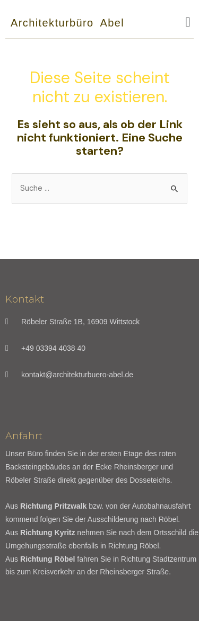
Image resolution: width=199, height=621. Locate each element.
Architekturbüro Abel (67, 23)
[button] (188, 22)
